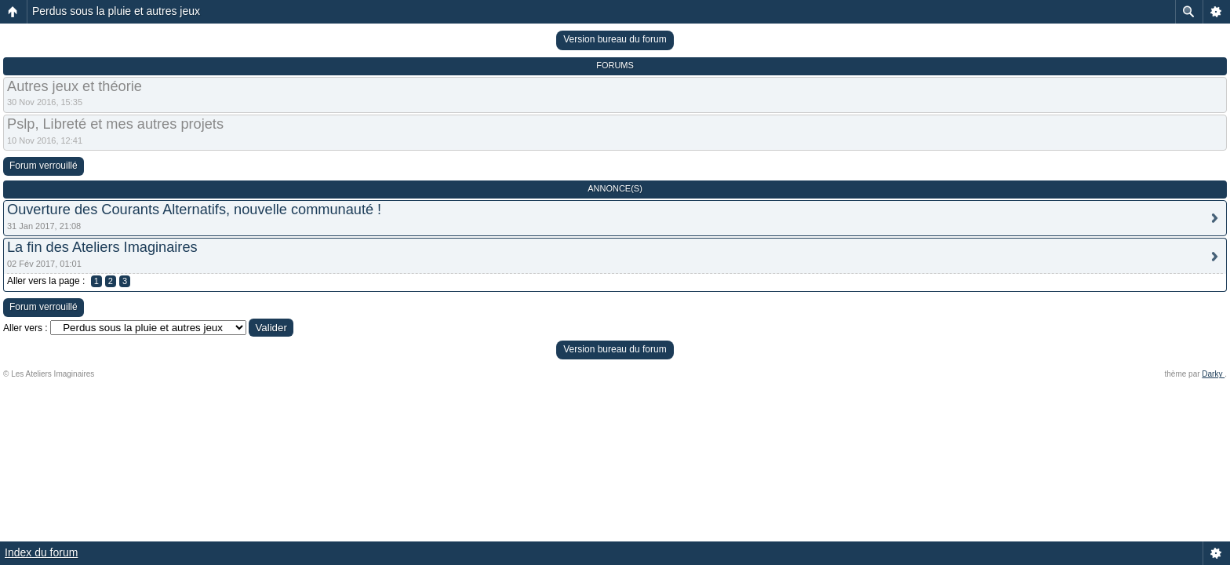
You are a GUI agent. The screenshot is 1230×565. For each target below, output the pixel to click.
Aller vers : (25, 328)
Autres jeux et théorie (74, 86)
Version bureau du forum (614, 39)
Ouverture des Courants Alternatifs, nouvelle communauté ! (194, 209)
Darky (1213, 374)
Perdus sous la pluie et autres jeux (116, 11)
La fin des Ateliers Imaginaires (102, 247)
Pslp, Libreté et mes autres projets (115, 124)
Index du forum (41, 552)
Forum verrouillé (43, 165)
